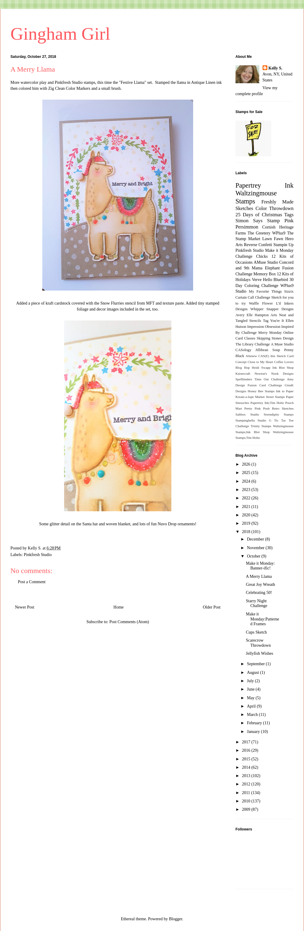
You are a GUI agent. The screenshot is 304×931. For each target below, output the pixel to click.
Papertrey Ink (264, 185)
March (253, 714)
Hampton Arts (266, 315)
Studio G (265, 420)
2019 (247, 523)
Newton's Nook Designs (274, 373)
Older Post (212, 607)
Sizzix (289, 291)
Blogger (175, 919)
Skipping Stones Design (275, 338)
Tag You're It (273, 321)
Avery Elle (244, 315)
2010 (247, 801)
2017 (247, 742)
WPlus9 (278, 233)
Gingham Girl (60, 34)
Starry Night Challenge (256, 603)
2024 (247, 481)
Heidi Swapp (261, 367)
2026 (247, 464)
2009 (247, 809)
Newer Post (24, 607)
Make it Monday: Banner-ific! (260, 566)
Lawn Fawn (272, 239)
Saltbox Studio (247, 414)
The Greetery (259, 233)
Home (119, 607)
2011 (246, 792)
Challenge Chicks (251, 256)
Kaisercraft (242, 373)
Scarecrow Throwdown (258, 643)
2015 (247, 759)
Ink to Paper (285, 391)
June (251, 689)
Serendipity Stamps (279, 414)
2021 (247, 506)
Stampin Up (283, 245)
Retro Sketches (283, 408)
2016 (247, 750)
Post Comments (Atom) (129, 622)
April (252, 706)
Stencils (255, 321)
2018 (247, 531)
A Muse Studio (282, 344)
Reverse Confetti (258, 245)
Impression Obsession (263, 327)
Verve (257, 279)
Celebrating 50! (259, 592)
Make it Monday (279, 250)
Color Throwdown (274, 208)
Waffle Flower (261, 303)
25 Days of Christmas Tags (264, 214)
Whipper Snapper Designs (272, 309)
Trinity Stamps (261, 426)
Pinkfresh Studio (38, 554)
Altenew (251, 356)
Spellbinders (243, 379)
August (253, 672)
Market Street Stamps (270, 397)
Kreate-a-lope (244, 397)
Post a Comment (32, 582)
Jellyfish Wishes (259, 653)
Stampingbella (245, 420)
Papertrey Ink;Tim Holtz (267, 402)
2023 (247, 489)
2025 (247, 472)
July (251, 681)
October (254, 556)
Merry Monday (270, 333)
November (256, 548)
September (256, 664)
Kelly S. (276, 68)
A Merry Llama (259, 576)
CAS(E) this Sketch (272, 356)
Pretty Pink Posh (257, 408)
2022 (247, 498)
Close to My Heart (260, 362)
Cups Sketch (256, 632)
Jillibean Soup (267, 350)
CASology (243, 350)
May (251, 698)
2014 (247, 767)
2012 (247, 784)
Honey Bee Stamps (261, 391)
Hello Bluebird (275, 279)
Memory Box (264, 274)
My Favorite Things (265, 291)
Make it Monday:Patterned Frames (262, 619)
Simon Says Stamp (257, 220)
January (254, 731)
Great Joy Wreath (260, 584)
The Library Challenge (252, 344)
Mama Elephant (266, 268)
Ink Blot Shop (283, 367)
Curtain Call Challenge (252, 297)
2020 (247, 515)
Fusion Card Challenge (265, 385)
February (255, 723)
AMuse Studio (266, 262)
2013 (247, 775)
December (256, 539)
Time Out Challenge (270, 379)
